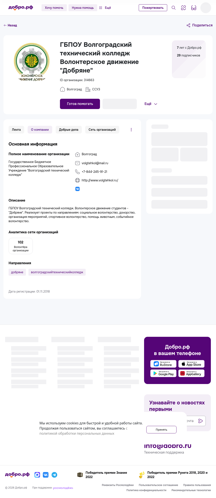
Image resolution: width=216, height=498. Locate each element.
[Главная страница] (20, 8)
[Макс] (37, 474)
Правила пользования (197, 485)
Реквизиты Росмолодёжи (118, 485)
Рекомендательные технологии (191, 490)
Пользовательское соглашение (158, 485)
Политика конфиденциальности (147, 490)
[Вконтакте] (45, 474)
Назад (10, 25)
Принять (157, 428)
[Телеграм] (54, 474)
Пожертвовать (153, 8)
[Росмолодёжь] (63, 487)
